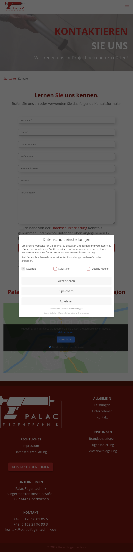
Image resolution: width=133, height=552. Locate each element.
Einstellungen (74, 257)
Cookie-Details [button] (50, 313)
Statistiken (62, 268)
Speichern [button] (66, 291)
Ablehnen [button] (66, 301)
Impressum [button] (84, 313)
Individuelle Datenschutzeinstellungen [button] (66, 308)
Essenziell (29, 268)
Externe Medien (98, 268)
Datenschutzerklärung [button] (68, 313)
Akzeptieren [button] (66, 281)
